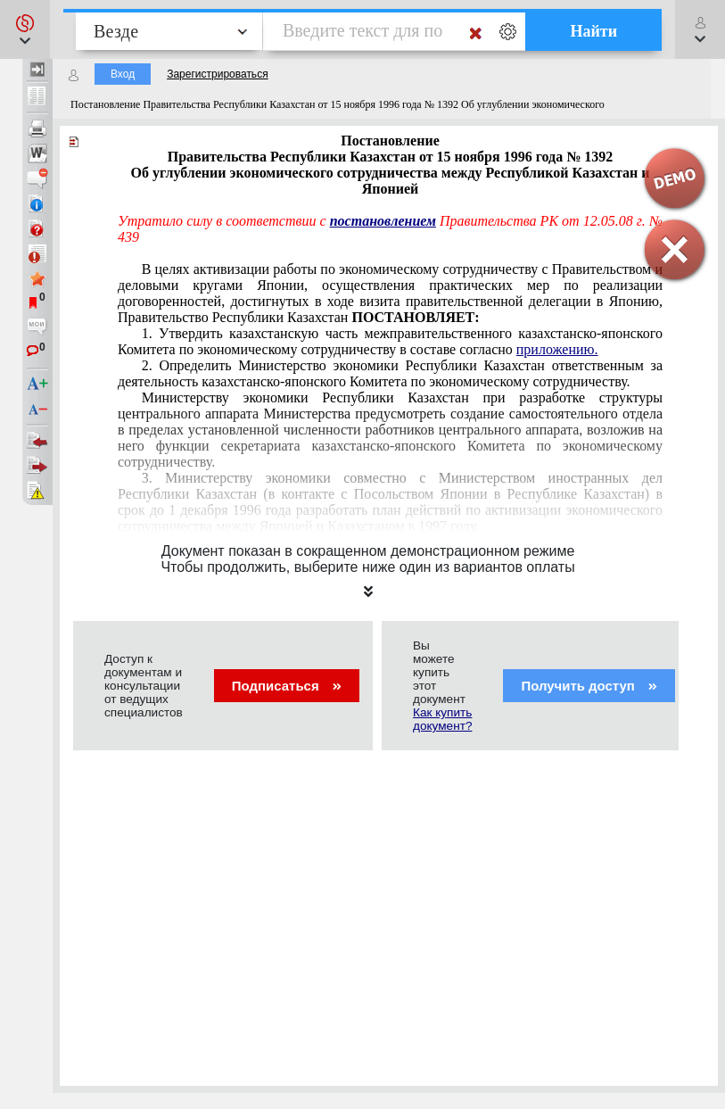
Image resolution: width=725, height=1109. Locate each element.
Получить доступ (589, 685)
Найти (593, 31)
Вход (123, 74)
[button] (25, 29)
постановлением (383, 220)
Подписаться (287, 685)
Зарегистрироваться (217, 74)
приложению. (557, 349)
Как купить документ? (442, 719)
